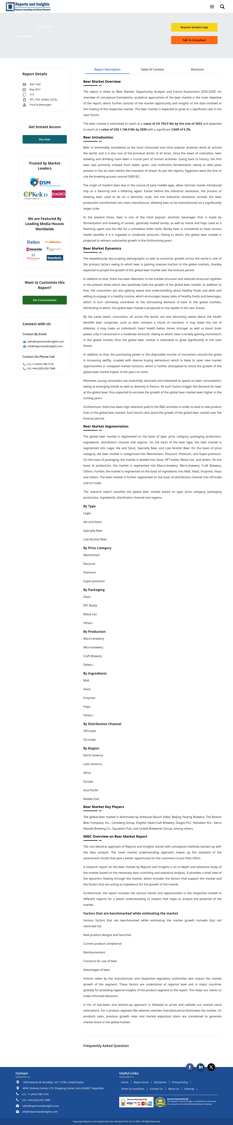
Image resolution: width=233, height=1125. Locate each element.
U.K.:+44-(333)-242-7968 (39, 368)
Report (31, 26)
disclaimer (160, 1082)
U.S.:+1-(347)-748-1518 (38, 364)
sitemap (189, 1088)
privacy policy (180, 1082)
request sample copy (194, 27)
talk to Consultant (194, 40)
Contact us (156, 1088)
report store (141, 1082)
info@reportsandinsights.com (43, 346)
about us (173, 1088)
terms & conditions (133, 1088)
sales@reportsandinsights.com (43, 341)
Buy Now (44, 139)
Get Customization (44, 300)
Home (19, 26)
